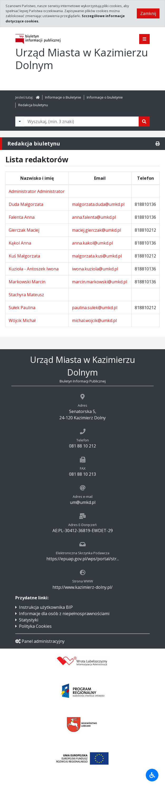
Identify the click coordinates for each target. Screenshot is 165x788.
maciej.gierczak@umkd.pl (96, 230)
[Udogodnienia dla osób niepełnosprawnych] (152, 775)
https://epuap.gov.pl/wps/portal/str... (82, 559)
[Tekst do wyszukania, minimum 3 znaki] (81, 121)
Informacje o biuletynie (105, 97)
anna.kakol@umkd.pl (92, 243)
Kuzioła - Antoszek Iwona (34, 269)
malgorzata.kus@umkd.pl (97, 256)
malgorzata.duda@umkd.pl (98, 204)
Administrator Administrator (37, 191)
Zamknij (148, 13)
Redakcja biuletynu (33, 105)
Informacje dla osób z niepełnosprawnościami (64, 613)
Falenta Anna (22, 217)
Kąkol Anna (20, 243)
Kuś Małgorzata (24, 256)
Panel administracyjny (40, 641)
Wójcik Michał (22, 320)
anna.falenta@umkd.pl (94, 217)
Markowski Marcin (27, 282)
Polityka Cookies (35, 626)
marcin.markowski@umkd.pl (99, 282)
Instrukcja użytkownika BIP (46, 607)
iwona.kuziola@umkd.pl (95, 269)
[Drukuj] (158, 144)
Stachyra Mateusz (26, 295)
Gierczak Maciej (24, 230)
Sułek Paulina (22, 307)
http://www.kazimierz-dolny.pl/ (82, 587)
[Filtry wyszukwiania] (19, 121)
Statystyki (28, 620)
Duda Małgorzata (26, 204)
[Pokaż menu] (144, 39)
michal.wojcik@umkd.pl (94, 320)
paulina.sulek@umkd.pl (94, 307)
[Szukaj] (144, 121)
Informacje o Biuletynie (63, 97)
